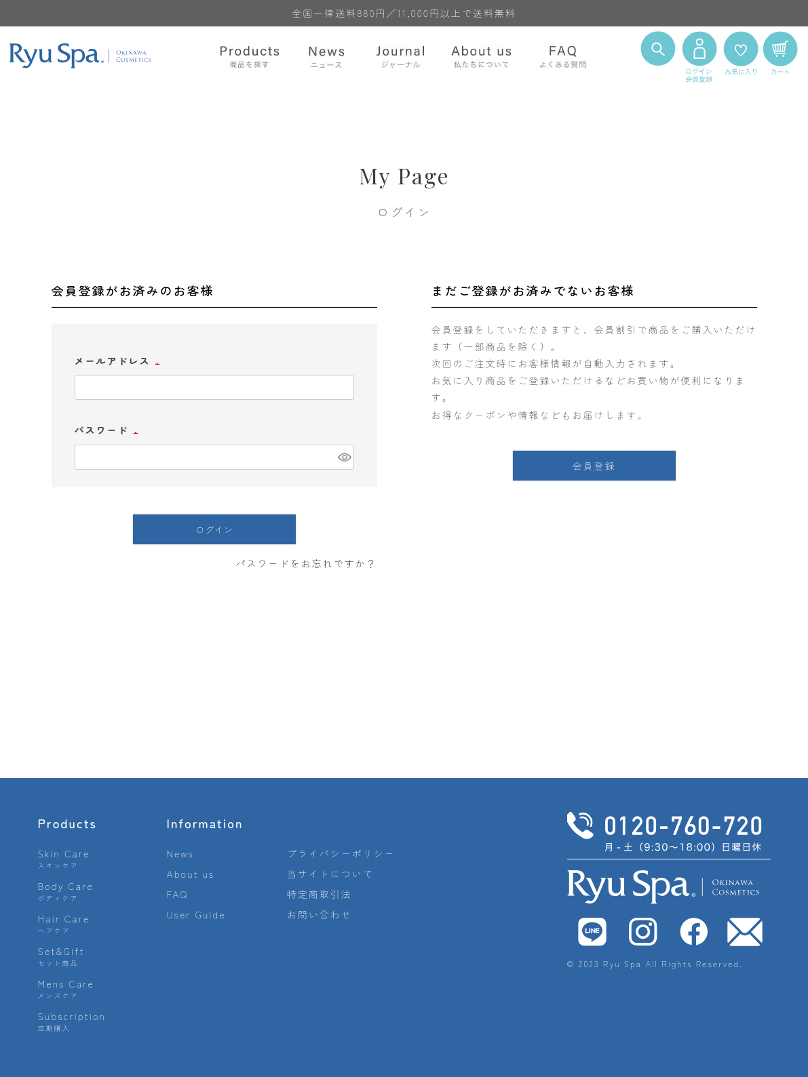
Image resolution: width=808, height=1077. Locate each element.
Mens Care (66, 988)
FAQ (178, 894)
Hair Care (64, 923)
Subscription (72, 1021)
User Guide (196, 914)
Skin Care (64, 858)
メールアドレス (119, 360)
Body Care (66, 891)
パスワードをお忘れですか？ (306, 563)
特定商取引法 (319, 894)
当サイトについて (330, 873)
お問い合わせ (319, 914)
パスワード (108, 429)
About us (191, 873)
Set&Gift (61, 956)
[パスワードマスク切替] (343, 457)
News (180, 853)
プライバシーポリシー (341, 853)
